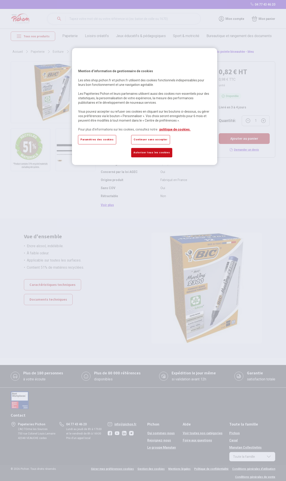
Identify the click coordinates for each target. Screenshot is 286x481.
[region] (144, 106)
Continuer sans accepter (150, 139)
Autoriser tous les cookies (152, 152)
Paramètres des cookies (97, 139)
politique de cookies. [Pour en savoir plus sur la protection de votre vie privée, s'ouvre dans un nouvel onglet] (175, 129)
